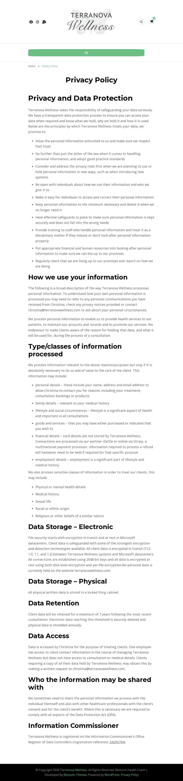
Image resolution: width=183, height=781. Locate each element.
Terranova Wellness (73, 770)
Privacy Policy (130, 775)
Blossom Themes (75, 775)
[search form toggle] (141, 21)
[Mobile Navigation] (31, 52)
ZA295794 (117, 742)
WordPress (112, 775)
